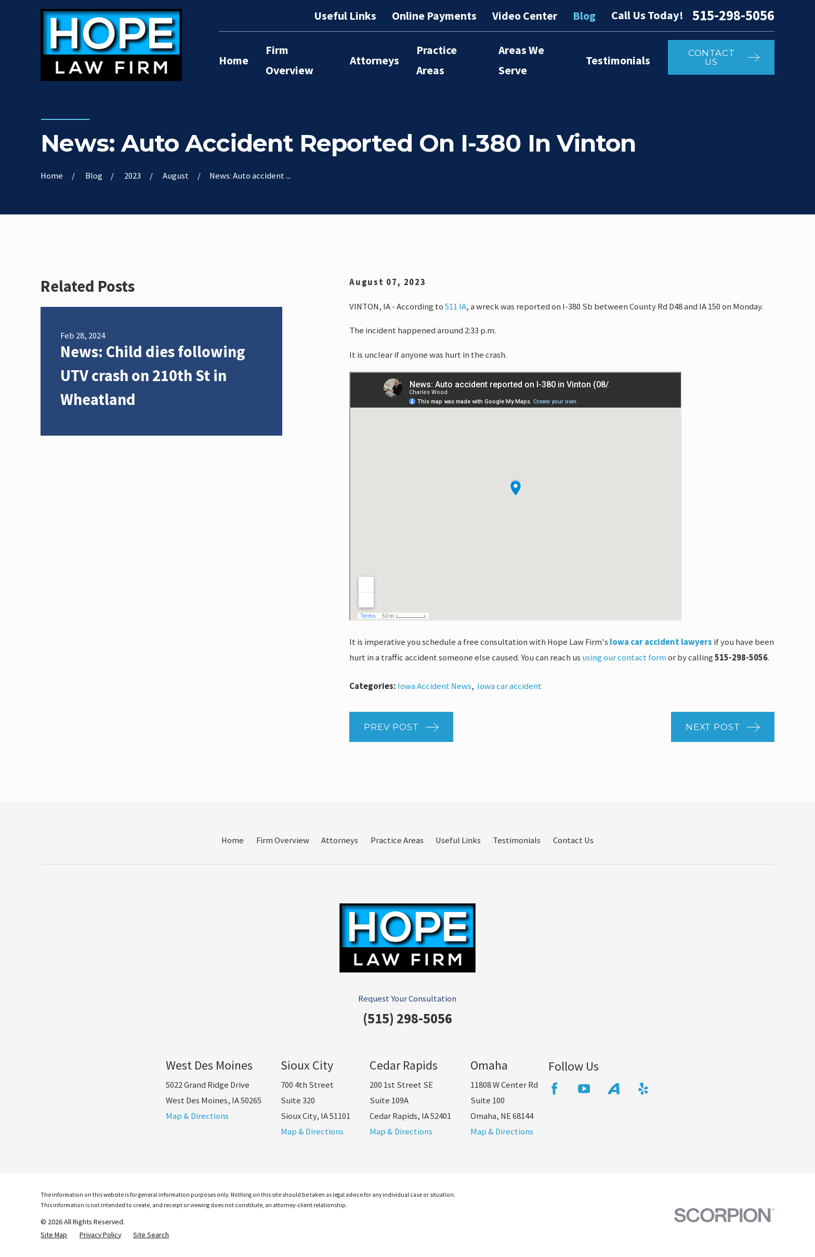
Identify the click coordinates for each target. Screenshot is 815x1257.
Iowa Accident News (434, 686)
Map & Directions (197, 1116)
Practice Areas (397, 840)
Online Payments (434, 16)
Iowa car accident (509, 686)
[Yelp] (643, 1088)
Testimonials (517, 840)
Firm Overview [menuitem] (289, 60)
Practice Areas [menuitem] (436, 60)
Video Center (524, 16)
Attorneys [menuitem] (374, 60)
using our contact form (624, 657)
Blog (584, 16)
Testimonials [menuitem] (618, 60)
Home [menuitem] (233, 60)
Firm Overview (282, 840)
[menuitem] (54, 1234)
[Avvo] (614, 1088)
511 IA (455, 306)
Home (232, 840)
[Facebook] (554, 1088)
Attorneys (339, 840)
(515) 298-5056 (407, 1018)
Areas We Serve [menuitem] (521, 60)
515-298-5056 (733, 16)
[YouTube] (584, 1088)
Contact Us (573, 840)
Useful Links (345, 16)
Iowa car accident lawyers (661, 642)
